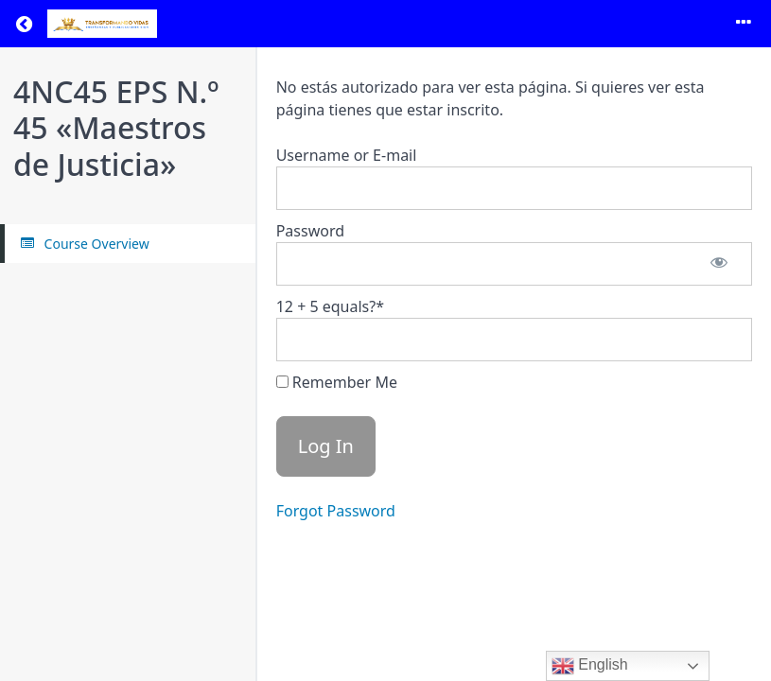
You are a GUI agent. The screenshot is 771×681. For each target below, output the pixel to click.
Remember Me (336, 382)
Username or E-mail (346, 155)
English (590, 666)
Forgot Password (335, 510)
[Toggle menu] (743, 24)
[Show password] (719, 264)
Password (310, 230)
